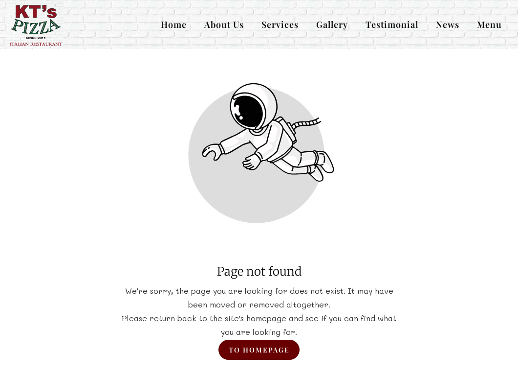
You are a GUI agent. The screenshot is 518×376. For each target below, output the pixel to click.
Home (174, 24)
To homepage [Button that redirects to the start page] (259, 349)
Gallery (332, 24)
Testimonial (392, 24)
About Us (224, 24)
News (447, 24)
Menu (489, 24)
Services (280, 24)
